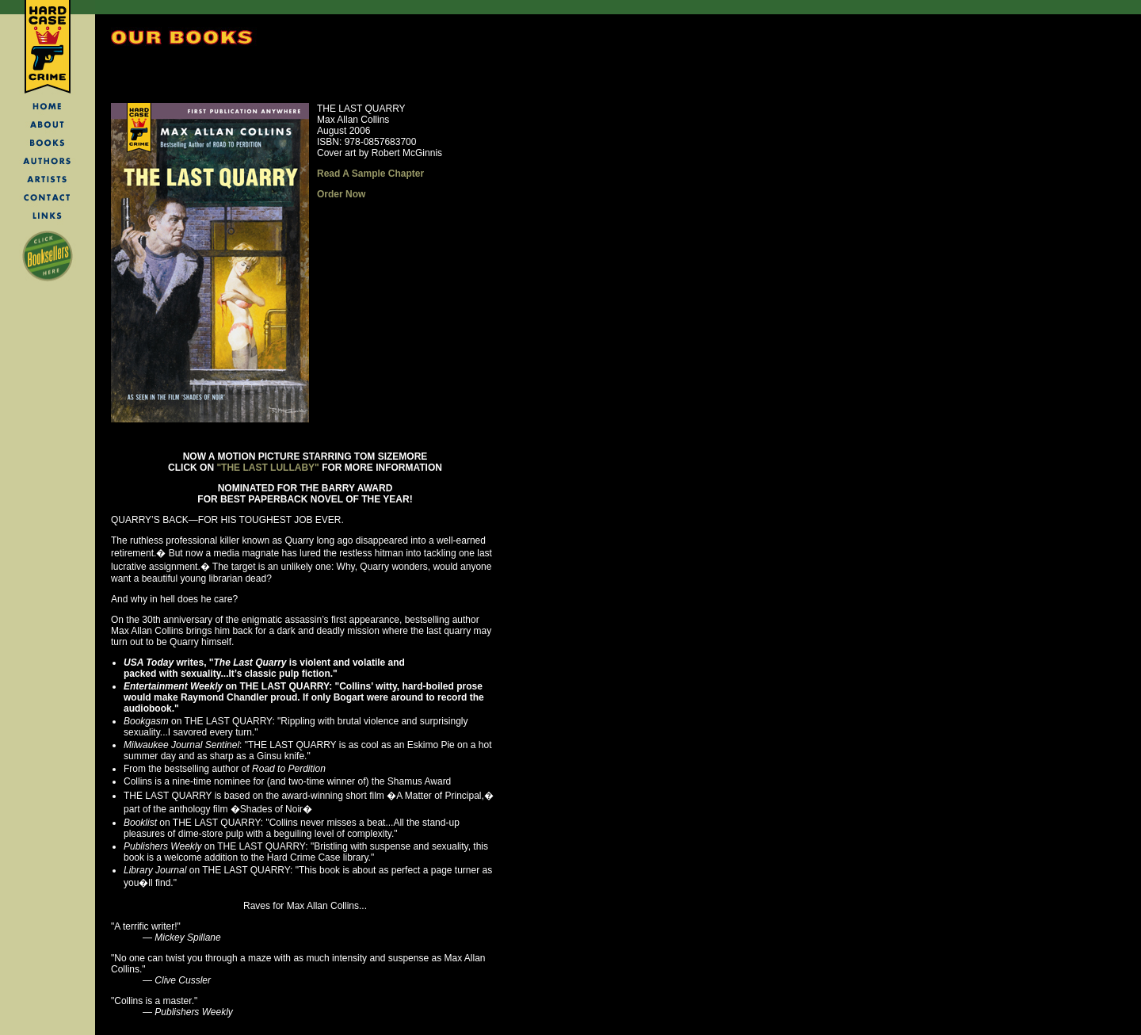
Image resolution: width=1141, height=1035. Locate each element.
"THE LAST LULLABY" (267, 467)
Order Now (341, 194)
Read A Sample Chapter (370, 173)
